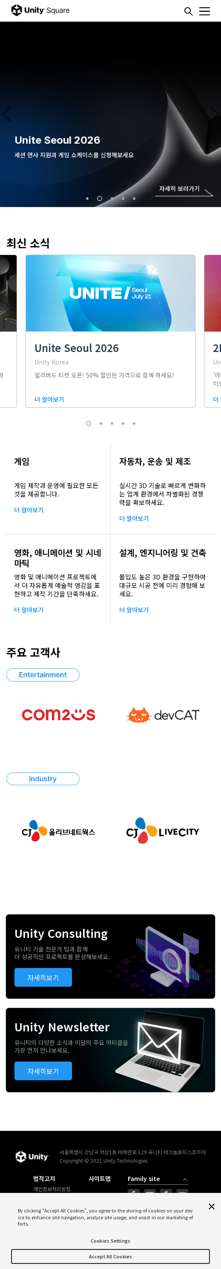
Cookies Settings (110, 1241)
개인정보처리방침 (52, 1189)
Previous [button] (6, 114)
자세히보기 (43, 977)
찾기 (188, 11)
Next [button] (214, 114)
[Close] (212, 1206)
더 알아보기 (28, 509)
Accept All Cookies (110, 1256)
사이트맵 (100, 1178)
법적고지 (44, 1178)
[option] (110, 114)
